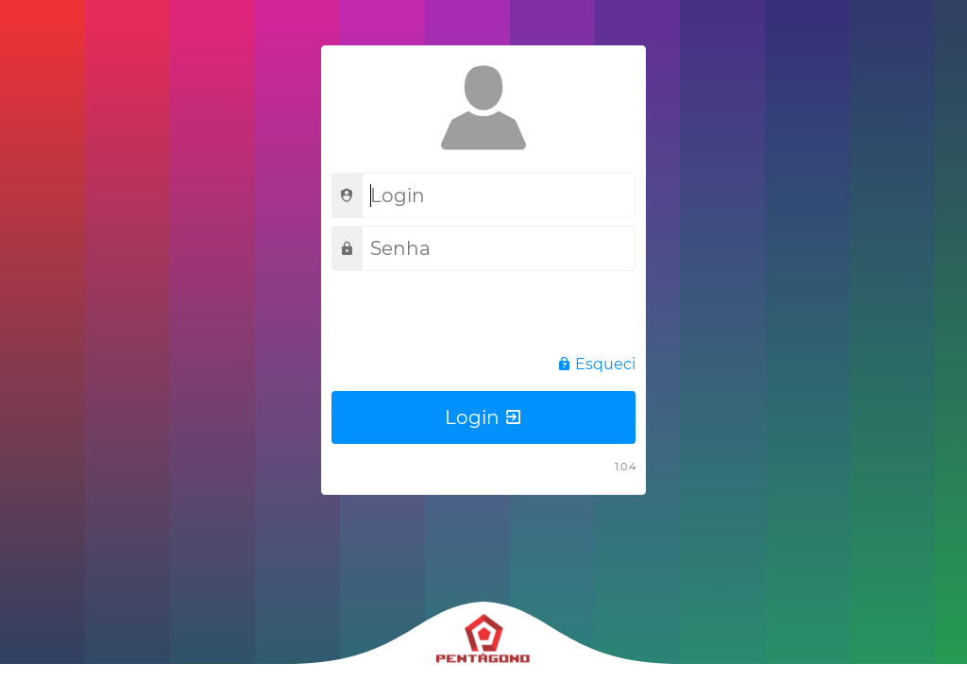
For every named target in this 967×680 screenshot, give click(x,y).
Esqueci (596, 364)
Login (484, 417)
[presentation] (475, 315)
